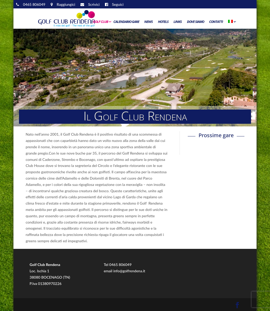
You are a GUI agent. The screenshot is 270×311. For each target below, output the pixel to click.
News (148, 22)
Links (177, 22)
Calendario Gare (126, 22)
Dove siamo (195, 22)
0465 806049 (120, 264)
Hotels (163, 22)
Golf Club (100, 22)
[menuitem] (231, 23)
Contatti (216, 22)
